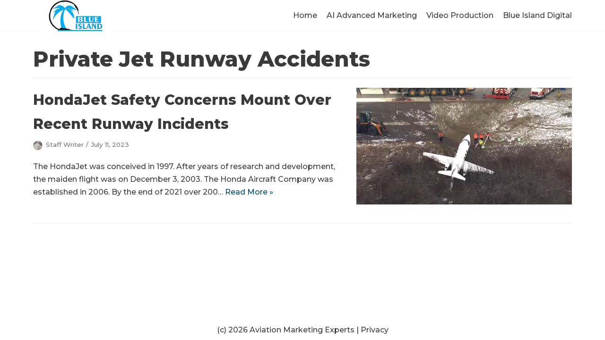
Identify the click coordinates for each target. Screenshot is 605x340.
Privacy (375, 329)
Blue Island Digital (537, 15)
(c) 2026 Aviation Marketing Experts (285, 329)
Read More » (249, 191)
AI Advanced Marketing (372, 15)
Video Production (459, 15)
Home (305, 15)
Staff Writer (65, 144)
